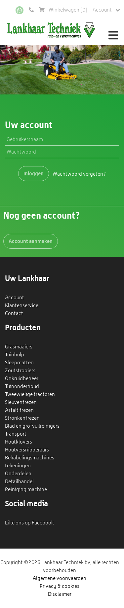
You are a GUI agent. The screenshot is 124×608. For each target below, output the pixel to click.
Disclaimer (59, 594)
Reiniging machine (26, 489)
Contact (14, 313)
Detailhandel (19, 481)
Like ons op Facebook (29, 522)
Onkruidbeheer (21, 378)
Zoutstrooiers (20, 370)
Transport (15, 434)
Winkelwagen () (63, 10)
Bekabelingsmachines (29, 457)
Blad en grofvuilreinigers (32, 426)
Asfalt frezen (19, 410)
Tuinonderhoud (22, 386)
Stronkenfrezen (22, 418)
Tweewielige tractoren (30, 394)
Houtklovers (18, 442)
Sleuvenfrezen (21, 402)
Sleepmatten (19, 362)
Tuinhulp (14, 354)
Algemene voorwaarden (59, 578)
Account (106, 10)
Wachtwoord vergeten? (79, 173)
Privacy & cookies (59, 586)
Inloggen (33, 173)
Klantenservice (21, 305)
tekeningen (18, 465)
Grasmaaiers (18, 346)
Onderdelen (18, 473)
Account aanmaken (31, 241)
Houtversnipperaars (27, 450)
